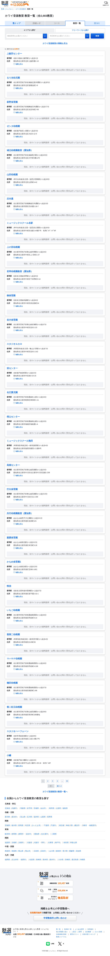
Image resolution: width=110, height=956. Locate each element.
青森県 (22, 808)
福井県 (36, 817)
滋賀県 (7, 842)
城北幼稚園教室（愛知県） (20, 150)
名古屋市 (44, 834)
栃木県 (14, 825)
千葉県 (46, 825)
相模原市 (92, 825)
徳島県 (58, 851)
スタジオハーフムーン (17, 731)
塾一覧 (58, 929)
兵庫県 (50, 842)
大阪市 (36, 842)
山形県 (58, 808)
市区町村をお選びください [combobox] (60, 36)
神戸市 (57, 842)
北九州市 (15, 859)
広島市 (43, 851)
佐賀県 (31, 859)
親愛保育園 (12, 537)
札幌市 (14, 808)
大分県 (60, 859)
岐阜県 (7, 834)
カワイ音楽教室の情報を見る (55, 43)
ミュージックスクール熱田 (20, 441)
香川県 (65, 851)
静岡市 (21, 834)
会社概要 (88, 932)
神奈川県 (69, 825)
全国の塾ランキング (88, 934)
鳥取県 (7, 851)
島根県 (14, 851)
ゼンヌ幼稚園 (13, 126)
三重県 (54, 834)
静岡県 (14, 834)
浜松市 (28, 834)
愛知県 (36, 834)
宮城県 (36, 808)
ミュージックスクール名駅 (20, 223)
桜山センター (13, 416)
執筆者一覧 (67, 929)
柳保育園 (11, 295)
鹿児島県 (75, 859)
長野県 (49, 817)
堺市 (43, 842)
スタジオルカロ (14, 344)
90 (67, 781)
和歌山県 (73, 842)
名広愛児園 (12, 392)
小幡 (9, 755)
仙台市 (43, 808)
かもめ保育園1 (14, 562)
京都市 (21, 842)
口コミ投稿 (98, 932)
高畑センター (13, 465)
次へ (58, 786)
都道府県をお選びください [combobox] (17, 36)
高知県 (78, 851)
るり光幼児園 (13, 78)
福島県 (65, 808)
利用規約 (90, 929)
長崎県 (38, 859)
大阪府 (29, 842)
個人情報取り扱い (62, 932)
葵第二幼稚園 (13, 634)
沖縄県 (82, 859)
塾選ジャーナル (61, 937)
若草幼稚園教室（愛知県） (20, 271)
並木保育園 (12, 320)
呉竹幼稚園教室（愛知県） (20, 513)
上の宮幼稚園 (13, 247)
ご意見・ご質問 (76, 932)
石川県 (29, 817)
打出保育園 (12, 489)
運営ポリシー (74, 934)
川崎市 (84, 825)
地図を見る (19, 64)
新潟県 (7, 817)
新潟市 (14, 817)
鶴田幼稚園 (12, 683)
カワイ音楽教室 (21, 9)
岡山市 (27, 851)
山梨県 (43, 817)
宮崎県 (67, 859)
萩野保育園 (12, 102)
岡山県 (20, 851)
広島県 (36, 851)
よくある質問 (79, 929)
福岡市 (23, 859)
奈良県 (66, 842)
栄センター (12, 368)
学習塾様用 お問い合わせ (55, 918)
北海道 (7, 808)
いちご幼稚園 (13, 610)
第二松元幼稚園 (14, 707)
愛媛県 (71, 851)
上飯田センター (14, 53)
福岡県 (7, 859)
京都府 (14, 842)
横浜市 (77, 825)
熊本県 (45, 859)
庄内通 (10, 199)
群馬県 (20, 825)
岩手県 (29, 808)
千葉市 (53, 825)
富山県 (22, 817)
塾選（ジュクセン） (7, 9)
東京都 (61, 825)
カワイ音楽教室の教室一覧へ (55, 792)
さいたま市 (36, 825)
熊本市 (52, 859)
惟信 (9, 586)
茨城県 (7, 825)
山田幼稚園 (12, 174)
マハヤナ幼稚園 (14, 658)
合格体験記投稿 (61, 934)
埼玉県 (27, 825)
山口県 (51, 851)
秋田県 (51, 808)
